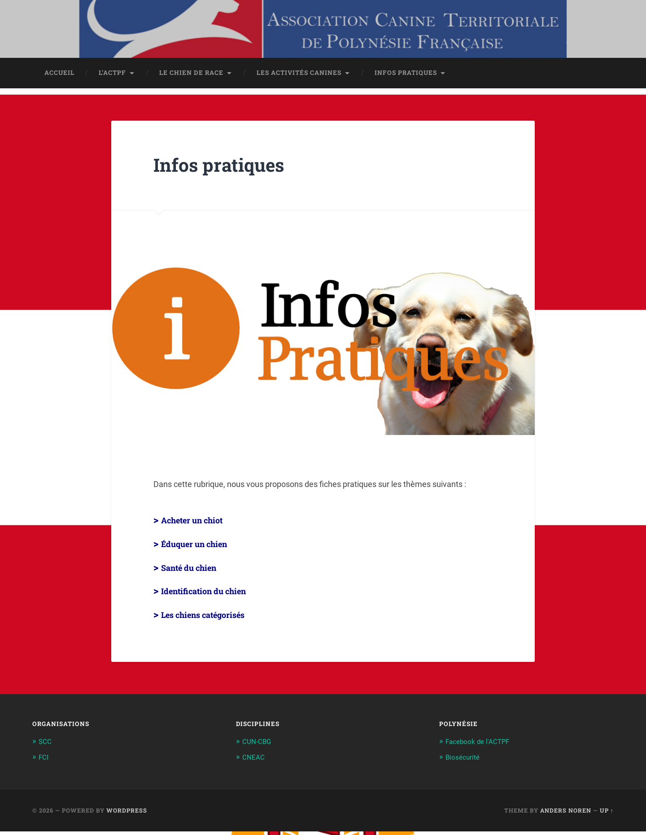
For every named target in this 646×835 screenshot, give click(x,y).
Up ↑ (607, 814)
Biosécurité (464, 761)
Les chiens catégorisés (215, 618)
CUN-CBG (258, 745)
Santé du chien (196, 571)
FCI (44, 761)
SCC (46, 745)
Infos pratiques (406, 78)
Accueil (59, 78)
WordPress (126, 814)
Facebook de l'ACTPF (481, 745)
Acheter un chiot (201, 524)
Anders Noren (565, 814)
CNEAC (254, 761)
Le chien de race (191, 78)
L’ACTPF (112, 78)
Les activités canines (299, 78)
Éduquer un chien (203, 548)
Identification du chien (215, 595)
